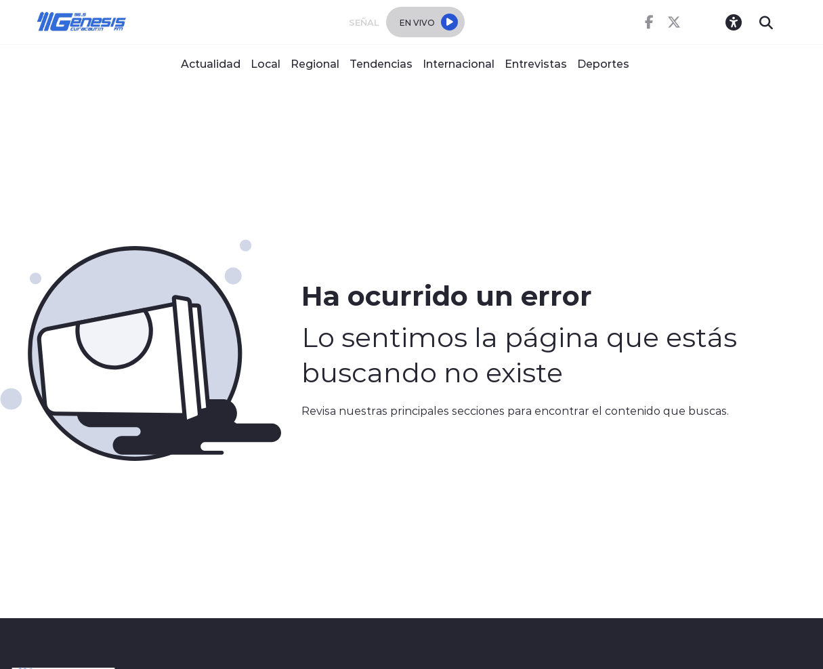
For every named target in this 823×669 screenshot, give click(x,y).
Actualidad (210, 63)
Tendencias (381, 63)
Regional (315, 63)
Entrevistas (536, 63)
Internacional (458, 63)
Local (265, 63)
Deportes (603, 63)
